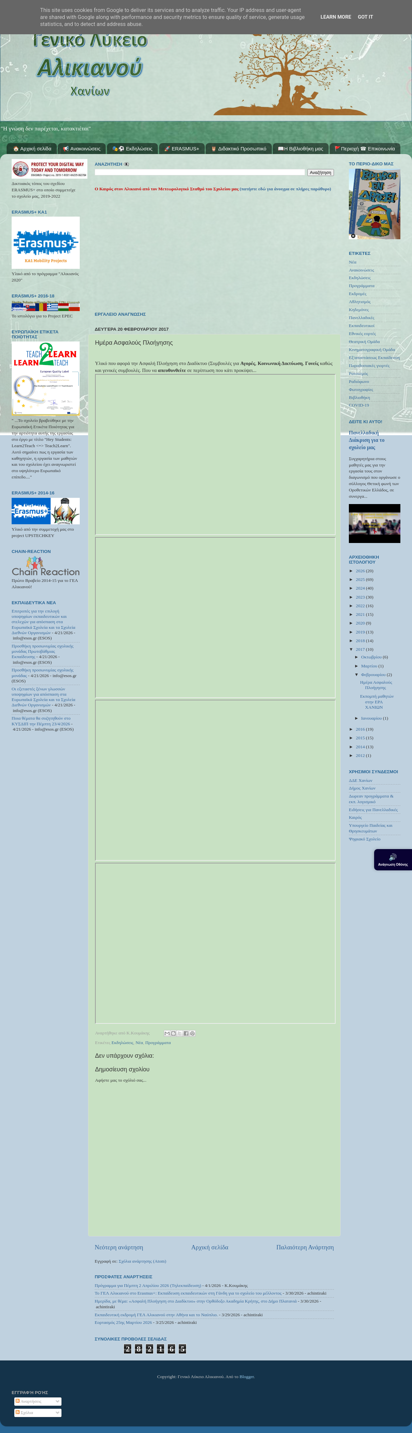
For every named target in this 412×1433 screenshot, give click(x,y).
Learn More (336, 17)
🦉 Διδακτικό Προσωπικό (238, 148)
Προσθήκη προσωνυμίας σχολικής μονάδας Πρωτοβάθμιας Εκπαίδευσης (42, 651)
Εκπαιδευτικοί (361, 325)
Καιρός (355, 817)
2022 (361, 605)
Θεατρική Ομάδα (364, 341)
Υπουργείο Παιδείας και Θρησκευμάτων (370, 828)
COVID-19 (359, 405)
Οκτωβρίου (372, 656)
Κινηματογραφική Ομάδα (372, 349)
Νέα (139, 1042)
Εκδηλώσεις (123, 1042)
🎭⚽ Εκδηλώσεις (132, 148)
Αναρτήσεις (29, 1401)
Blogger (247, 1376)
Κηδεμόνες (359, 309)
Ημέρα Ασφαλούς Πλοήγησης (376, 685)
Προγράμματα (158, 1042)
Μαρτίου (369, 665)
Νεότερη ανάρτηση (119, 1247)
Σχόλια (24, 1412)
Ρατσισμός (358, 373)
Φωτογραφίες (361, 389)
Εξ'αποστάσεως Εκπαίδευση (374, 357)
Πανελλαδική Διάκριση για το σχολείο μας (366, 440)
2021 (361, 614)
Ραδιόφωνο (359, 381)
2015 (361, 737)
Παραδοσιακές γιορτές (369, 365)
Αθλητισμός (359, 301)
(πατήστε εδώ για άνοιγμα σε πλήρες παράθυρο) (285, 188)
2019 (361, 631)
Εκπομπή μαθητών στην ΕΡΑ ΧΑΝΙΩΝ (377, 701)
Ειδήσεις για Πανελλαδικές (373, 809)
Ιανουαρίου (372, 718)
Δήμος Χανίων (362, 788)
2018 (361, 640)
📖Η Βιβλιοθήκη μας (300, 148)
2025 (361, 579)
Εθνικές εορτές (362, 333)
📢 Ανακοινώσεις (81, 148)
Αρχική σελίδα (209, 1247)
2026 (361, 570)
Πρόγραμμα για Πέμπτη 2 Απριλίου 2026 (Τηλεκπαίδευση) (148, 1285)
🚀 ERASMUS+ (181, 148)
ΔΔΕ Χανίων (360, 780)
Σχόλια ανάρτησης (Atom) (142, 1261)
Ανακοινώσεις (361, 270)
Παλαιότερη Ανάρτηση (305, 1247)
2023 (361, 597)
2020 (361, 623)
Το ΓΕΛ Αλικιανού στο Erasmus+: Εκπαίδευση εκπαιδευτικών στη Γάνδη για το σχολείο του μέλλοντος (188, 1293)
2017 (361, 649)
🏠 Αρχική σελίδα (32, 148)
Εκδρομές (357, 293)
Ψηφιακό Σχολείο (364, 838)
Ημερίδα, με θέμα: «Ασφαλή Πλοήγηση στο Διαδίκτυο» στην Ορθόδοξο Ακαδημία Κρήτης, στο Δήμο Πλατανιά (196, 1301)
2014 (361, 746)
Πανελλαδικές (361, 317)
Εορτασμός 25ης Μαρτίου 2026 (123, 1322)
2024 (361, 588)
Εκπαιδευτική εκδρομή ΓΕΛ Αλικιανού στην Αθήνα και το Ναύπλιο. (156, 1314)
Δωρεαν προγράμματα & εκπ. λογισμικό (371, 799)
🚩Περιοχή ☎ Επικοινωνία (365, 148)
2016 (361, 729)
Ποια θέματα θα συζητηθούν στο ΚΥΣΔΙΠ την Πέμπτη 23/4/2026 (41, 721)
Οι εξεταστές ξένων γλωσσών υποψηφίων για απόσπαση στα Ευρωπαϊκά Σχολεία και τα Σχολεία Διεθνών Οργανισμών (43, 697)
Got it (365, 17)
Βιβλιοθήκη (359, 397)
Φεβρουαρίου (374, 674)
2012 (361, 755)
